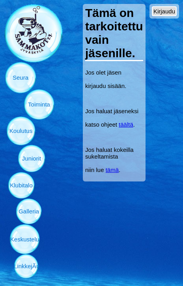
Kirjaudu (164, 11)
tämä (112, 169)
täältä (126, 124)
